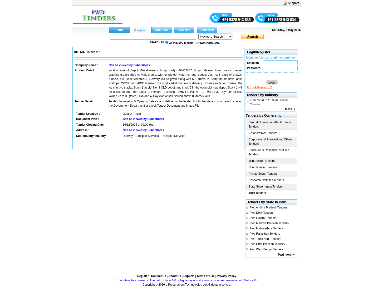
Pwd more (284, 254)
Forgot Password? (259, 87)
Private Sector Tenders (263, 173)
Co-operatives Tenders (263, 133)
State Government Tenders (266, 186)
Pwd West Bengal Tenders (266, 249)
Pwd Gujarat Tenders (263, 218)
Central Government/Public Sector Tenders (270, 124)
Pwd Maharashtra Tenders (266, 228)
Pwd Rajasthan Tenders (265, 233)
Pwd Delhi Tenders (262, 212)
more (288, 109)
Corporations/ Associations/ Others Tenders (271, 141)
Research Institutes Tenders (266, 180)
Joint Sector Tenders (262, 161)
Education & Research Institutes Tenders (269, 152)
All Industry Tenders (181, 42)
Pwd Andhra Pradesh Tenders (269, 207)
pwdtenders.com (209, 42)
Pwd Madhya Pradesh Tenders (269, 223)
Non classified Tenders (263, 167)
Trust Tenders (257, 193)
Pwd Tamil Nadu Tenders (265, 239)
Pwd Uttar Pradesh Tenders (267, 244)
